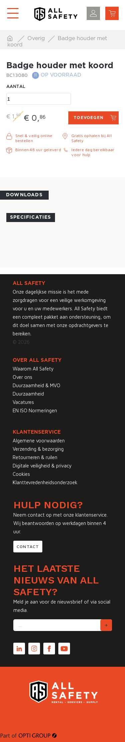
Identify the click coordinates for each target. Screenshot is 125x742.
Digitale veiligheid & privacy (42, 465)
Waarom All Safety (33, 369)
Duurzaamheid (28, 394)
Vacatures (23, 402)
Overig (37, 38)
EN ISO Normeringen (35, 410)
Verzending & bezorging (38, 449)
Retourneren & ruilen (35, 457)
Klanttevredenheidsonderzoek (45, 482)
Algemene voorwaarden (39, 440)
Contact (28, 546)
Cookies (21, 474)
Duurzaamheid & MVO (36, 385)
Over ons (22, 377)
